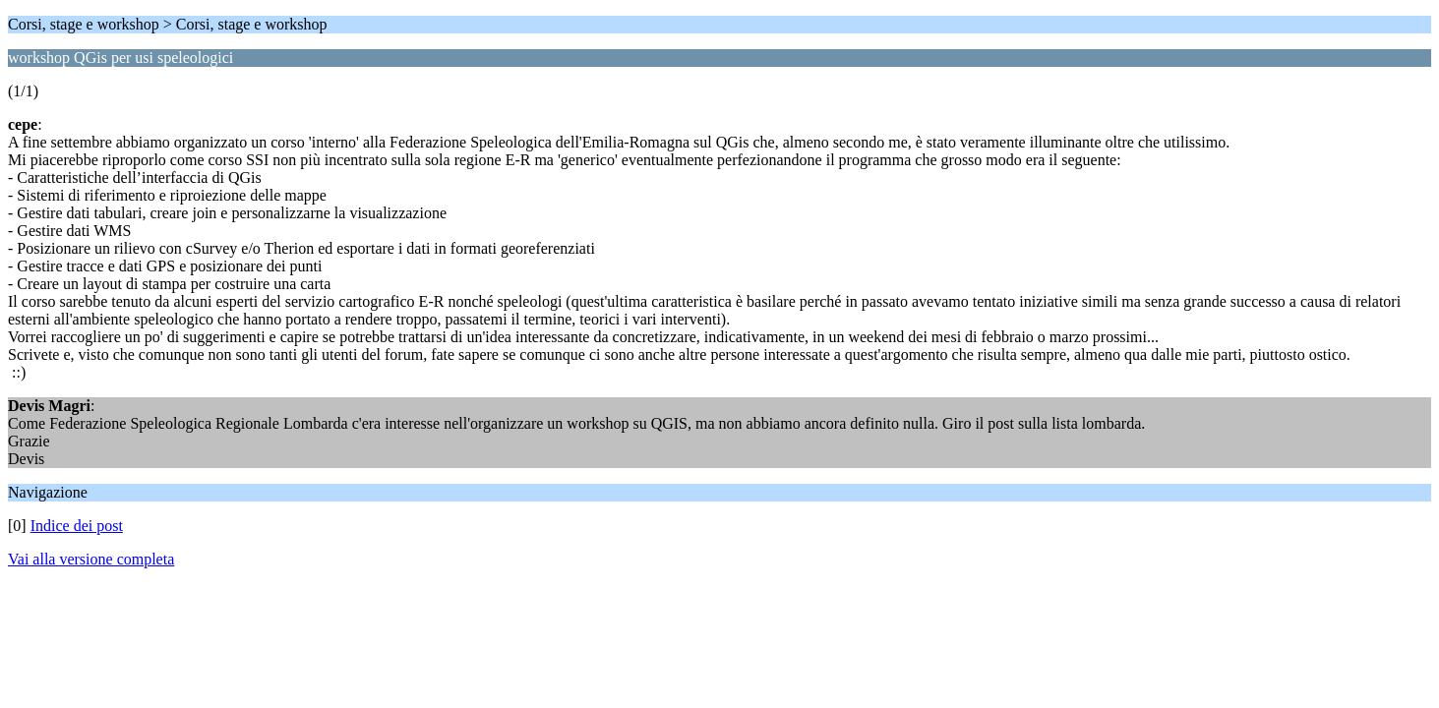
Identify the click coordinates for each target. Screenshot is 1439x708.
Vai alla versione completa (91, 559)
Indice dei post (76, 525)
